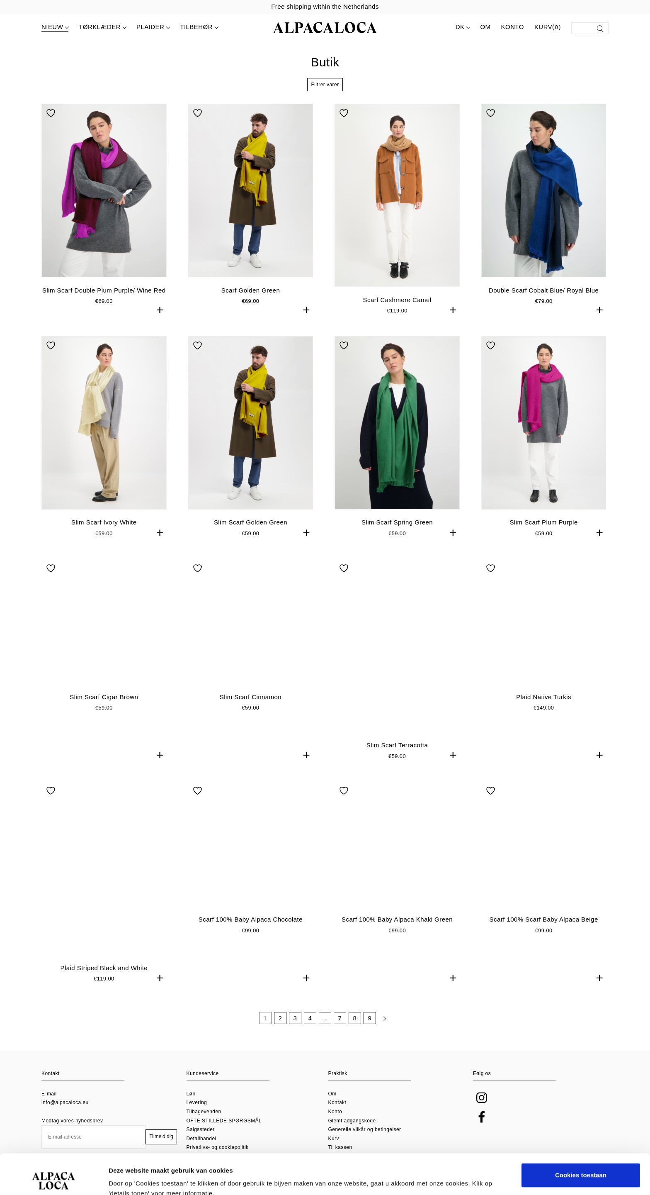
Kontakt (337, 1102)
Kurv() (547, 27)
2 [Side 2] (280, 1027)
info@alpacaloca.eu (65, 1102)
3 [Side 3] (295, 1027)
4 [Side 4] (310, 1027)
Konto (512, 26)
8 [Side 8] (355, 1027)
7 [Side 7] (340, 1027)
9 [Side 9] (370, 1027)
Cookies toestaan (580, 1137)
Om (485, 26)
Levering (197, 1102)
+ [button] (160, 310)
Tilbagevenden (204, 1112)
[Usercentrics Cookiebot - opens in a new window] (53, 1179)
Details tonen (128, 1178)
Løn (191, 1094)
